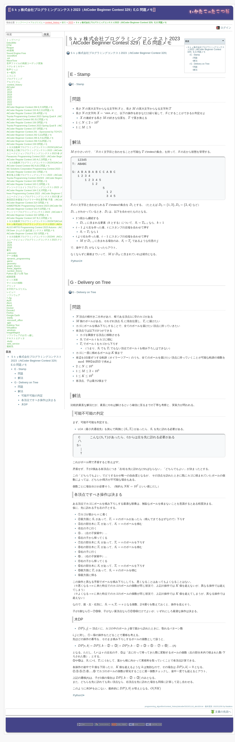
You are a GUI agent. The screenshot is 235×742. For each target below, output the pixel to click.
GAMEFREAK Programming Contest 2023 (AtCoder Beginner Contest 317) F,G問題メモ (51, 206)
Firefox (10, 313)
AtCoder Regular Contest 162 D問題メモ (27, 181)
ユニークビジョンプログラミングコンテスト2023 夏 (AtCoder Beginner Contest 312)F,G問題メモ (56, 196)
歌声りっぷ (12, 69)
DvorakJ (11, 310)
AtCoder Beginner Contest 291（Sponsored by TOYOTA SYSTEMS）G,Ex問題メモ (49, 132)
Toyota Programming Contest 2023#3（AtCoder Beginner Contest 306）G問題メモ (48, 178)
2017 (9, 89)
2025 (9, 245)
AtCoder (11, 87)
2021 (9, 99)
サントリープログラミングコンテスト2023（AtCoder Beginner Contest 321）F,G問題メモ (52, 212)
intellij (10, 318)
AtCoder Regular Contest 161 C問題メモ (27, 172)
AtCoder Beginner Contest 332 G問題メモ (28, 233)
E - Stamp (20, 369)
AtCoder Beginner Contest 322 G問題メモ (28, 215)
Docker (10, 308)
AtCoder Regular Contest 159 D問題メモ (27, 144)
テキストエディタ (16, 338)
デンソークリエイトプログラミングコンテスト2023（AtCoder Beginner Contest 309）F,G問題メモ (57, 187)
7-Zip (9, 298)
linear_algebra (14, 268)
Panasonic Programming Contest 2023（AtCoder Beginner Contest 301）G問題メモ (49, 156)
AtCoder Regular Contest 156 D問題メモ (27, 122)
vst (8, 58)
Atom (9, 303)
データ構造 (12, 255)
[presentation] (83, 108)
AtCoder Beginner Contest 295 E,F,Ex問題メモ (30, 138)
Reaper (10, 47)
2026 (9, 247)
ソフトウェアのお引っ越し (20, 335)
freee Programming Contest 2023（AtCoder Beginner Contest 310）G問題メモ (46, 193)
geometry (11, 263)
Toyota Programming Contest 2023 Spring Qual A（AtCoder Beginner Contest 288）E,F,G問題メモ (56, 116)
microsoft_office (15, 320)
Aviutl (9, 305)
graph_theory (13, 266)
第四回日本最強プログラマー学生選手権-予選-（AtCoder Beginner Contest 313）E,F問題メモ (54, 199)
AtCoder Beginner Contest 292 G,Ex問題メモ (29, 135)
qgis (9, 322)
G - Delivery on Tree (26, 382)
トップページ (22, 22)
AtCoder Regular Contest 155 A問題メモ (27, 113)
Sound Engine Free (16, 53)
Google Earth (13, 315)
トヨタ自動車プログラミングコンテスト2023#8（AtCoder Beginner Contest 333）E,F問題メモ (55, 236)
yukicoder (12, 253)
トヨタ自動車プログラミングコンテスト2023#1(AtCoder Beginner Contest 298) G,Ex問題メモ (54, 147)
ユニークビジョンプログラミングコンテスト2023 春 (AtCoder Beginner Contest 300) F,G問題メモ (56, 153)
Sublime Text (13, 325)
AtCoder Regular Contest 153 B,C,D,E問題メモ (30, 110)
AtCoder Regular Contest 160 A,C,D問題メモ (29, 159)
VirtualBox (12, 327)
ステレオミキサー (16, 66)
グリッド (11, 286)
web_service (13, 343)
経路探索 (11, 276)
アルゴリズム (36, 22)
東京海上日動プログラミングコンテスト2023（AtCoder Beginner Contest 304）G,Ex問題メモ (54, 175)
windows (11, 330)
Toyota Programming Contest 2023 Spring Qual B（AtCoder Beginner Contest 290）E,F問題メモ (55, 125)
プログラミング (14, 78)
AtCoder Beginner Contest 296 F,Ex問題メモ (29, 141)
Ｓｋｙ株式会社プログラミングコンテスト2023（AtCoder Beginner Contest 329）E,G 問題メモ (82, 10)
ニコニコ (11, 75)
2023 (70, 22)
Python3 (76, 260)
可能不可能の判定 (32, 395)
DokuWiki (11, 43)
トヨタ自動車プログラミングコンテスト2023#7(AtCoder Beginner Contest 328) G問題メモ (52, 221)
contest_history (52, 22)
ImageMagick (13, 332)
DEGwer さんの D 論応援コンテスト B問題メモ (31, 230)
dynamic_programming (18, 258)
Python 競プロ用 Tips (17, 273)
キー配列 (11, 72)
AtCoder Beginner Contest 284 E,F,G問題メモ (30, 107)
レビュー (11, 292)
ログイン (225, 27)
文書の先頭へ (223, 711)
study (9, 341)
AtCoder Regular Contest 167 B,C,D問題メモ (29, 218)
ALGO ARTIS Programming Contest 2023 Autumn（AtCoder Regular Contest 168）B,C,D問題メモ (56, 227)
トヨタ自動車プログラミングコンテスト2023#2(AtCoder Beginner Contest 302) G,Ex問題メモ (54, 162)
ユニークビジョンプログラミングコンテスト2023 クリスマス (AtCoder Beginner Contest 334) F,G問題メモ (61, 239)
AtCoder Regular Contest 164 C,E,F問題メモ (29, 190)
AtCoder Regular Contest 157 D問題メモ (27, 128)
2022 (9, 102)
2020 (9, 97)
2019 (9, 94)
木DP (24, 404)
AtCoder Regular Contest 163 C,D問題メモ (28, 184)
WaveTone (12, 60)
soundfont (12, 55)
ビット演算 (12, 280)
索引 (64, 22)
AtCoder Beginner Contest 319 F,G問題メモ (28, 209)
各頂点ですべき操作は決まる (38, 400)
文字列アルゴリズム (17, 289)
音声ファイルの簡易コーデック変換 (25, 63)
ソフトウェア (13, 295)
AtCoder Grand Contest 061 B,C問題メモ (27, 119)
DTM (9, 45)
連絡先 (10, 346)
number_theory (14, 271)
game (10, 261)
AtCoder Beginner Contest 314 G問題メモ (28, 202)
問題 (20, 373)
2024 (9, 242)
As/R (9, 300)
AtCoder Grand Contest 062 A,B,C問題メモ (28, 165)
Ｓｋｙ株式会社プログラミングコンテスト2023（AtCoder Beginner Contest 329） (119, 52)
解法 (20, 377)
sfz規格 (10, 50)
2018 (9, 92)
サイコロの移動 (14, 283)
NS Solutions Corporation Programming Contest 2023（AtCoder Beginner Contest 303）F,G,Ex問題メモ (59, 169)
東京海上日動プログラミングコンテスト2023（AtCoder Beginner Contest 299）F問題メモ (52, 150)
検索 (46, 34)
